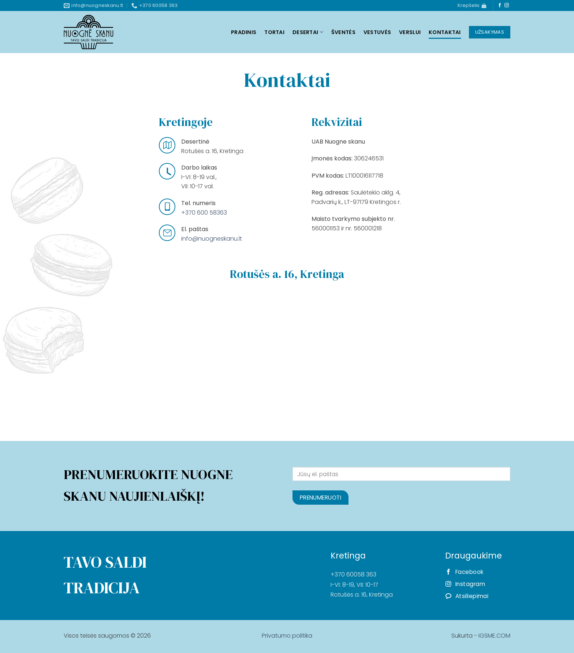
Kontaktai (445, 32)
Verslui (410, 32)
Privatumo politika (287, 635)
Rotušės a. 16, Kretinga (362, 594)
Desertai (307, 32)
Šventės (343, 32)
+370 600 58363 (204, 212)
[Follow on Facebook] (499, 5)
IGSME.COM (494, 635)
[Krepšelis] (472, 5)
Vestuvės (377, 32)
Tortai (274, 32)
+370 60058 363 (353, 574)
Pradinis (243, 32)
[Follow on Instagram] (506, 5)
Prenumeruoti (321, 497)
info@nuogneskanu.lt (211, 238)
